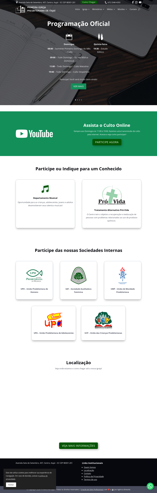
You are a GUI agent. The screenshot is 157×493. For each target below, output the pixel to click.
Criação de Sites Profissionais (92, 489)
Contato (133, 9)
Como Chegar (89, 2)
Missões (121, 9)
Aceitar (11, 485)
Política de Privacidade (94, 476)
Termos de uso (90, 479)
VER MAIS (78, 86)
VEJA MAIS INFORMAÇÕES (78, 445)
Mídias (110, 9)
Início (77, 9)
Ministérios (97, 9)
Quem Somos (90, 467)
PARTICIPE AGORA (107, 142)
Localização (89, 470)
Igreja (84, 9)
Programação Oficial (78, 23)
